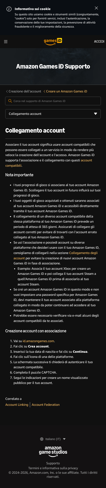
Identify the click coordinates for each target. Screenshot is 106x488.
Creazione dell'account (23, 91)
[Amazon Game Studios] (53, 452)
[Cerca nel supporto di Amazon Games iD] (53, 101)
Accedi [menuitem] (99, 41)
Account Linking (16, 405)
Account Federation (46, 405)
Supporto (53, 463)
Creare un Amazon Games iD (65, 91)
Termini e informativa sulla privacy (53, 468)
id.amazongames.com (38, 341)
